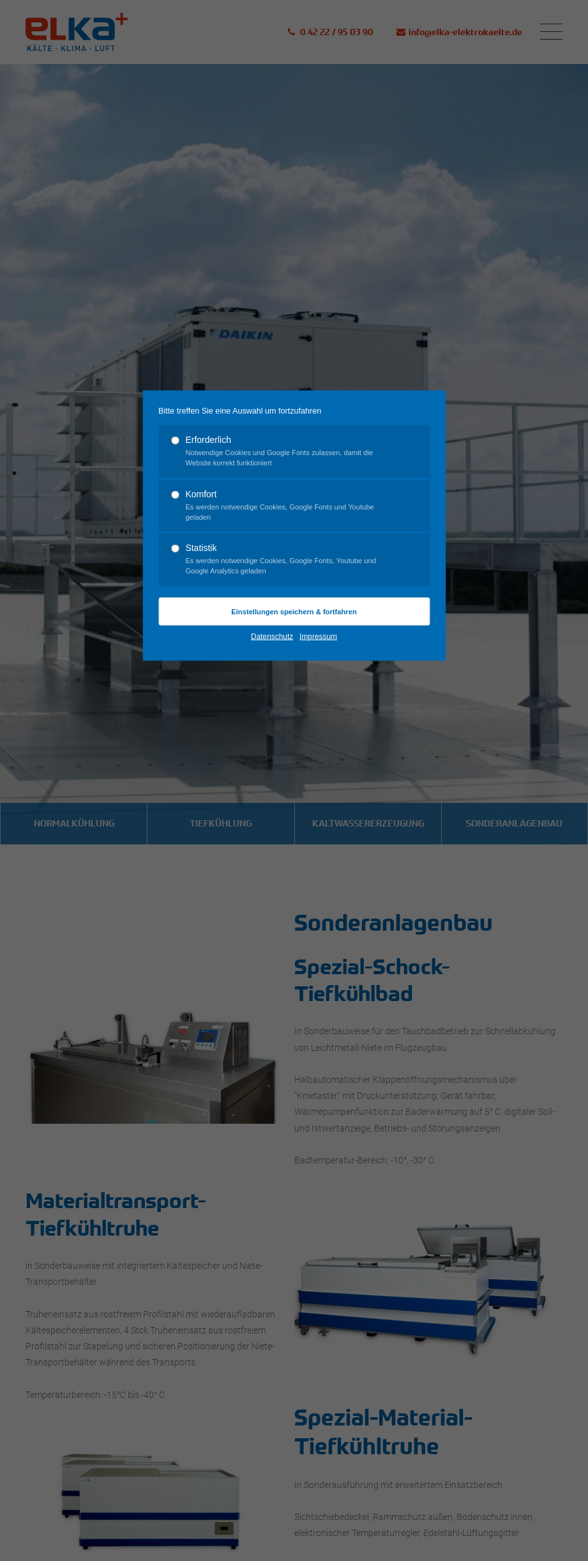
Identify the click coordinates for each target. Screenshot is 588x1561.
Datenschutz (272, 636)
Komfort (288, 505)
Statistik (288, 560)
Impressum (318, 636)
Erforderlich (288, 452)
